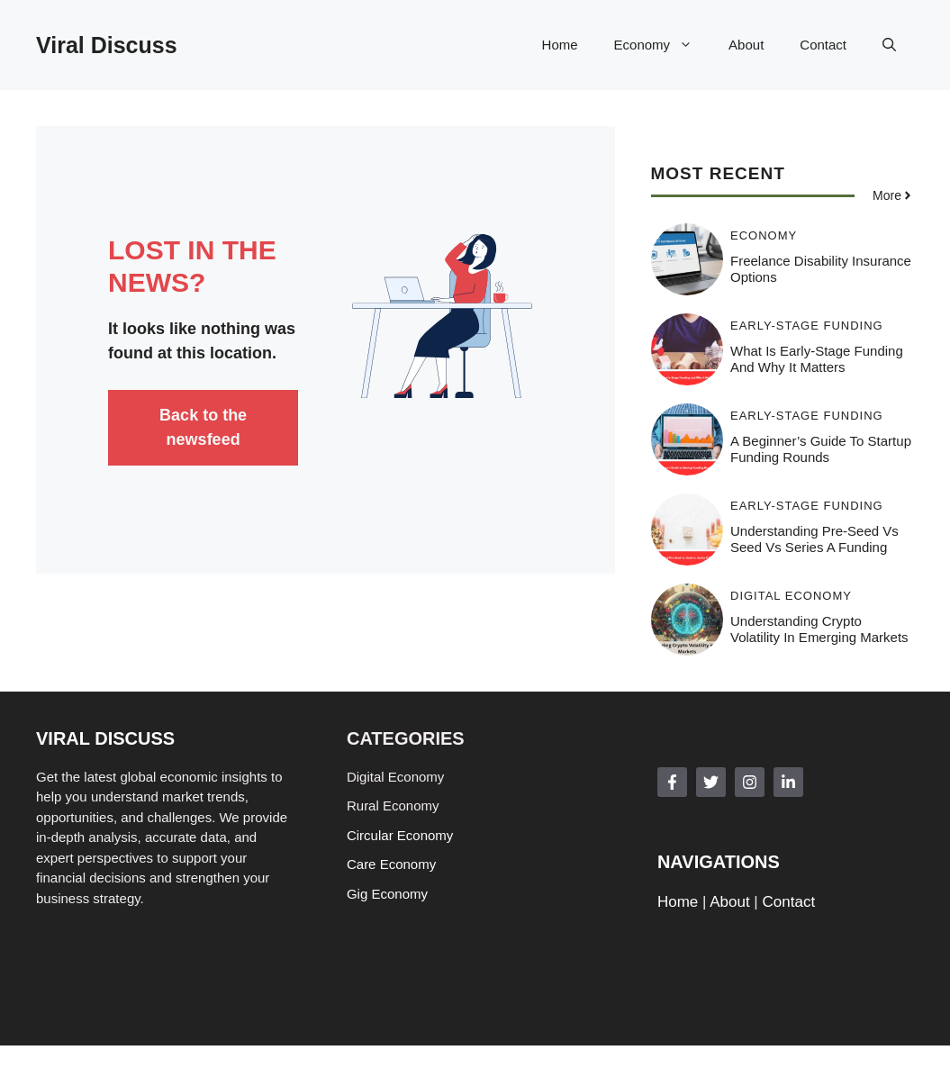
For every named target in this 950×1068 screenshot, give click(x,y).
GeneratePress (264, 999)
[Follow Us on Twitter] (711, 782)
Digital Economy (791, 596)
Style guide (881, 999)
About (746, 44)
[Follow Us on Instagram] (750, 782)
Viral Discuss (106, 45)
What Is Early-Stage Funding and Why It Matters (816, 359)
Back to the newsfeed (203, 427)
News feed (571, 999)
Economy (662, 45)
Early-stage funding (806, 325)
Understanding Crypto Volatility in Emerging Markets (819, 629)
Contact (823, 44)
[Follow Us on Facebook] (672, 782)
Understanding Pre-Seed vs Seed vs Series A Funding (814, 539)
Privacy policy (791, 999)
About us (647, 999)
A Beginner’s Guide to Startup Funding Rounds (820, 449)
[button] (889, 45)
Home (560, 44)
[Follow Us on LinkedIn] (788, 782)
